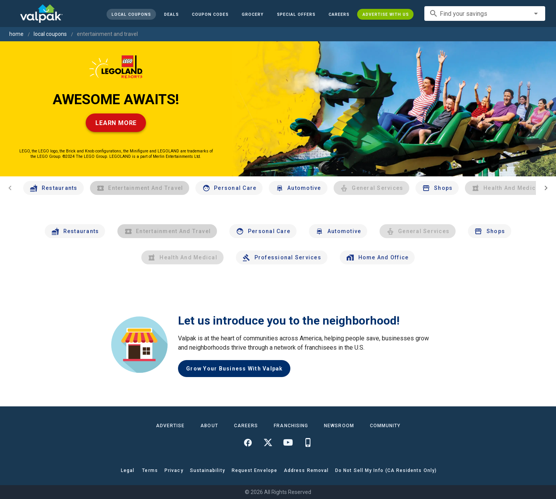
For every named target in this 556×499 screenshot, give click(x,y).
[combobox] (484, 13)
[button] (295, 14)
